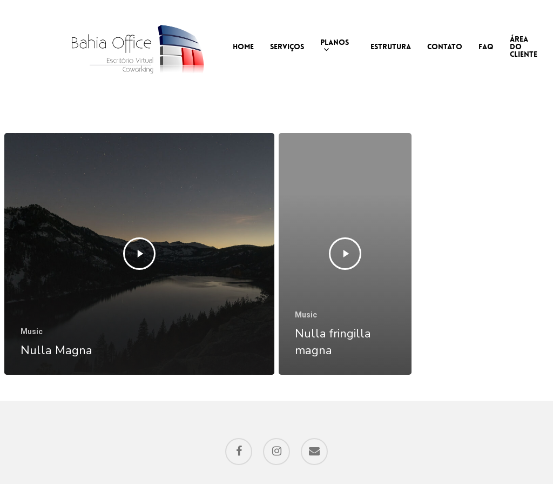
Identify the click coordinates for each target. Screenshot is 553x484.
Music (32, 331)
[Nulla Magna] (139, 254)
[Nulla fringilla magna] (345, 254)
